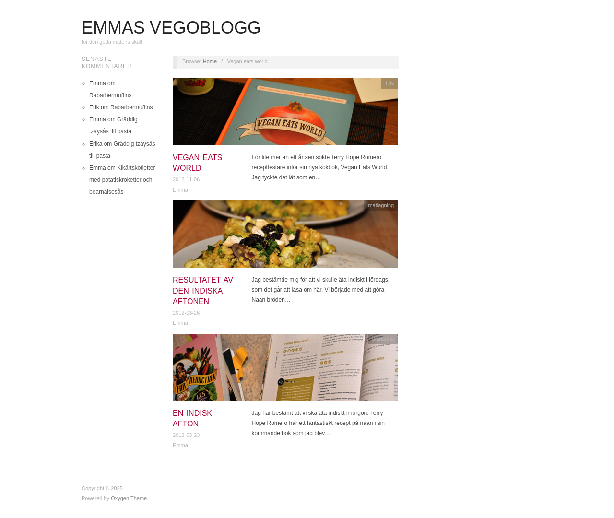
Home (210, 61)
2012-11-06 (186, 179)
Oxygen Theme (129, 498)
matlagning (381, 205)
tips (390, 83)
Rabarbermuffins (110, 95)
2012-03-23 (186, 435)
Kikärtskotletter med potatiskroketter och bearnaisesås (122, 180)
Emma (180, 190)
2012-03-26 (186, 313)
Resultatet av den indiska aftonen (203, 291)
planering (383, 338)
